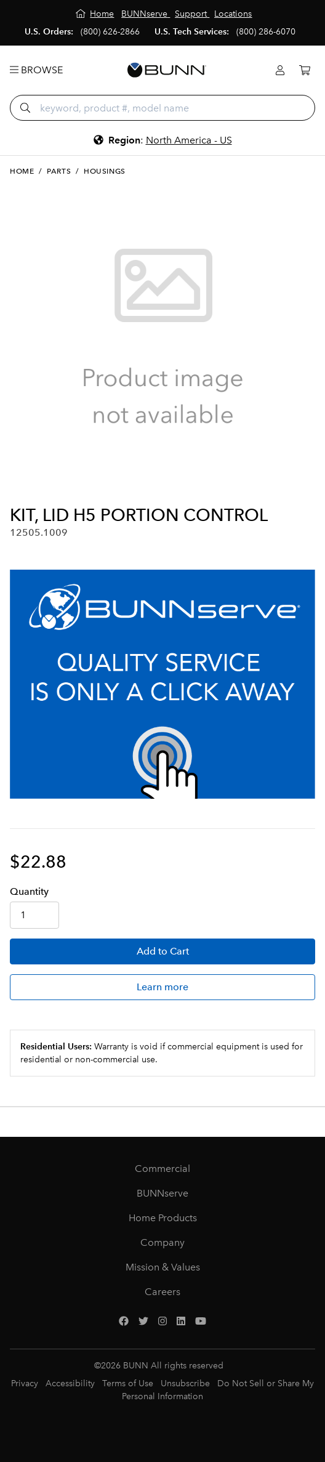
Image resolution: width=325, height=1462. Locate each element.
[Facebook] (124, 1321)
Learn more (162, 987)
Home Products (163, 1218)
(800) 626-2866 (110, 31)
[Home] (95, 13)
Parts (59, 171)
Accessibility (70, 1383)
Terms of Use (127, 1383)
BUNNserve (162, 1193)
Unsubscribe (185, 1383)
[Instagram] (162, 1321)
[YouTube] (200, 1321)
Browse (36, 70)
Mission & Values (163, 1267)
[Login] (280, 70)
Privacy (24, 1383)
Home (22, 171)
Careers (162, 1292)
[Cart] (304, 70)
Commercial (162, 1168)
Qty (29, 891)
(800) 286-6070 (265, 31)
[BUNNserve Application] (162, 684)
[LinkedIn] (181, 1321)
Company (162, 1242)
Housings (105, 171)
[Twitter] (143, 1321)
